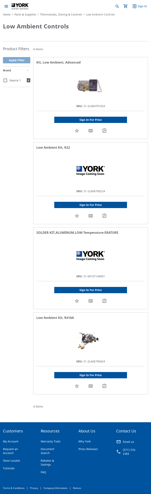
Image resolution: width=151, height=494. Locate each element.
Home (7, 14)
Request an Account (10, 451)
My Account (10, 441)
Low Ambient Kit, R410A (55, 318)
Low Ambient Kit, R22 (53, 147)
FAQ (43, 472)
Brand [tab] (7, 70)
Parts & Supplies (25, 14)
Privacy (34, 488)
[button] (77, 130)
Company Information (55, 488)
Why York (84, 441)
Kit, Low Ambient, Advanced (58, 62)
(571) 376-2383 (129, 452)
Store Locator (11, 460)
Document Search (47, 451)
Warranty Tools (51, 441)
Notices (77, 488)
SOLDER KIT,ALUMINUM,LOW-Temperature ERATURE (77, 232)
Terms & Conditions (14, 488)
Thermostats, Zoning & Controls (61, 14)
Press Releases (88, 449)
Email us (128, 442)
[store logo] (20, 6)
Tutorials (9, 468)
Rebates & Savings (47, 462)
